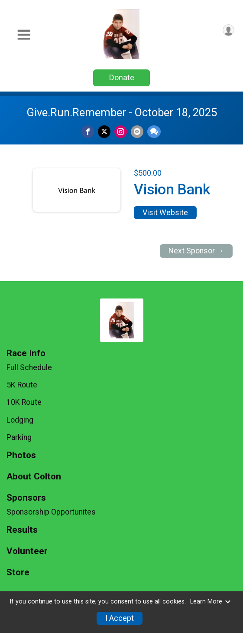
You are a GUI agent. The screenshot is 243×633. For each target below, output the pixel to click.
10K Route (24, 402)
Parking (19, 437)
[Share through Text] (154, 131)
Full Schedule (29, 367)
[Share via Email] (137, 131)
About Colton (33, 477)
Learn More (210, 601)
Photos (21, 455)
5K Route (21, 384)
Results (22, 530)
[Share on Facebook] (87, 131)
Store (17, 572)
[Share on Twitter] (104, 131)
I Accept (119, 618)
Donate (121, 77)
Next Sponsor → (196, 250)
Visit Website (165, 212)
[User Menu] (228, 30)
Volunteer (27, 551)
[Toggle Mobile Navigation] (23, 35)
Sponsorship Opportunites (51, 512)
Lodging (19, 420)
